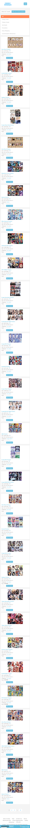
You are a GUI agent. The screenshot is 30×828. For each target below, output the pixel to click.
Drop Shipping (6, 30)
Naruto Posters (5, 197)
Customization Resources (9, 33)
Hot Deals (4, 25)
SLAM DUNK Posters (7, 73)
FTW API (18, 822)
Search (11, 826)
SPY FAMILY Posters (7, 269)
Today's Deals (5, 22)
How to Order (6, 818)
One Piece (9, 54)
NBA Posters (5, 770)
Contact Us (19, 818)
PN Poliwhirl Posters (7, 697)
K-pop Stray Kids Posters (8, 125)
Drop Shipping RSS (18, 820)
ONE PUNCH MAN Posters (8, 746)
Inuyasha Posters (6, 366)
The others (9, 78)
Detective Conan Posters (8, 173)
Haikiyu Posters (5, 97)
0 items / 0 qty (25, 826)
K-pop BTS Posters (6, 344)
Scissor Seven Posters (7, 649)
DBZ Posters (5, 434)
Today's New (5, 19)
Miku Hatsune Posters (7, 221)
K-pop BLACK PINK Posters (8, 321)
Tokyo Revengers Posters (8, 601)
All (2, 16)
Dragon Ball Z (9, 438)
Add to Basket (9, 57)
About (25, 818)
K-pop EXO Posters (6, 553)
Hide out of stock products (18, 11)
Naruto (8, 202)
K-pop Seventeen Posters (8, 297)
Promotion (5, 28)
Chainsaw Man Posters (7, 245)
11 (20, 810)
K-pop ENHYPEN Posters (8, 482)
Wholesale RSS (7, 820)
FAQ (13, 818)
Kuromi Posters (5, 529)
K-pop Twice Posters (7, 389)
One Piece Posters (6, 49)
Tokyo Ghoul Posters (7, 625)
